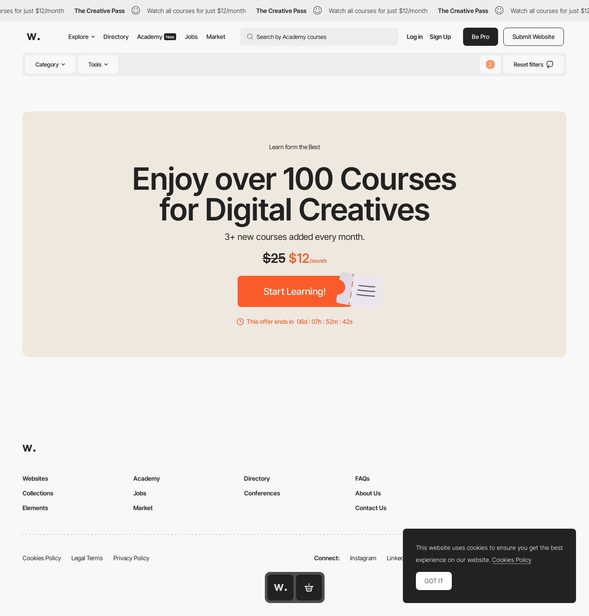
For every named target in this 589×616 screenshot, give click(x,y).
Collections (38, 493)
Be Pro (480, 36)
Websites (35, 478)
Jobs (191, 36)
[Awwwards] (33, 36)
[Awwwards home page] (280, 587)
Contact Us (370, 507)
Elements (35, 507)
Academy (156, 36)
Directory (116, 36)
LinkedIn (398, 558)
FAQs (362, 478)
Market (215, 36)
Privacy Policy (131, 558)
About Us (368, 493)
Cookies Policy (42, 558)
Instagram (363, 558)
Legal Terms (87, 558)
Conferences (262, 493)
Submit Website (533, 36)
